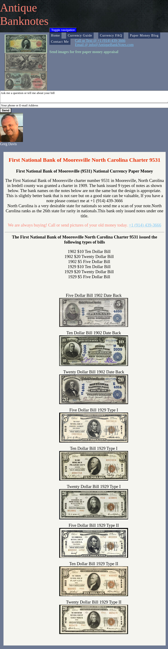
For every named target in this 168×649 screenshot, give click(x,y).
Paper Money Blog (144, 35)
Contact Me (60, 41)
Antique (18, 7)
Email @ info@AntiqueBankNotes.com (104, 45)
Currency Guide (80, 35)
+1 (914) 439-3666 (145, 225)
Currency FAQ (111, 35)
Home (55, 35)
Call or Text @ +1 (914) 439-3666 (100, 41)
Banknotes (24, 20)
